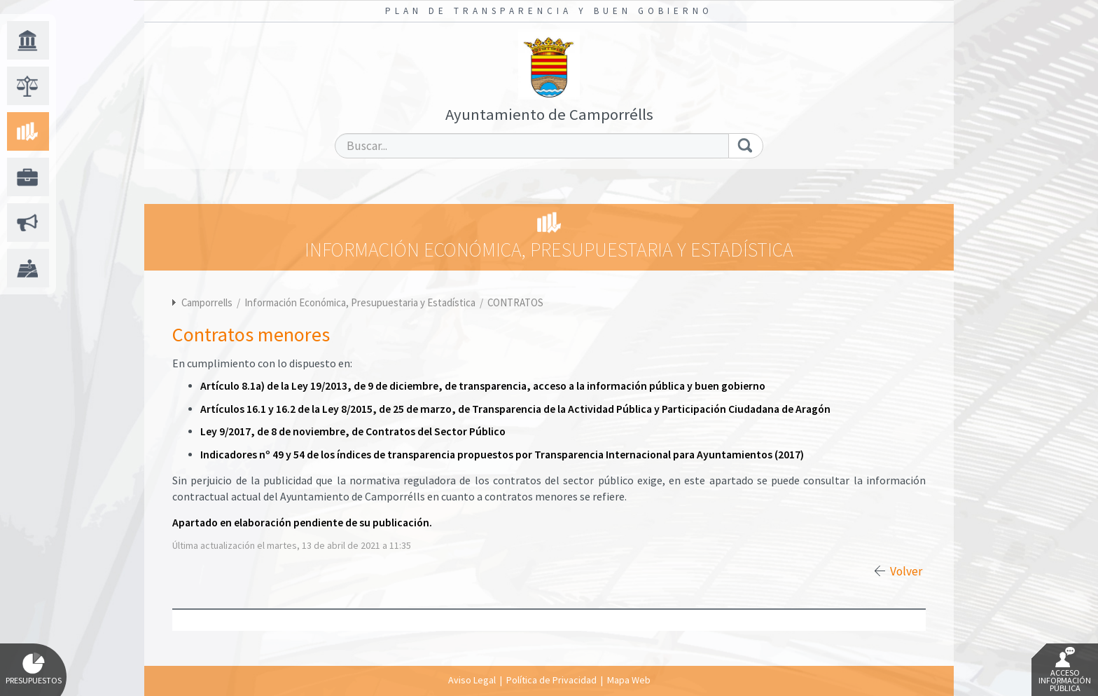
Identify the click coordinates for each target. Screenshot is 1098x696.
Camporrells (206, 302)
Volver (906, 571)
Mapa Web (629, 680)
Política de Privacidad (551, 680)
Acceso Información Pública (1064, 670)
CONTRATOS (515, 302)
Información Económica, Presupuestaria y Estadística (361, 302)
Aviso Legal (472, 680)
